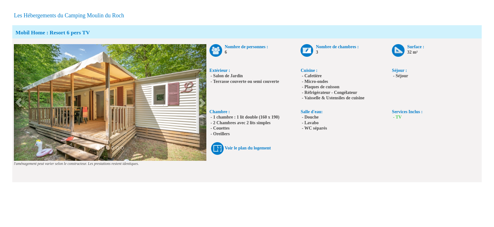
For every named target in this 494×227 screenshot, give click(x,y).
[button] (19, 102)
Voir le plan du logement (248, 148)
